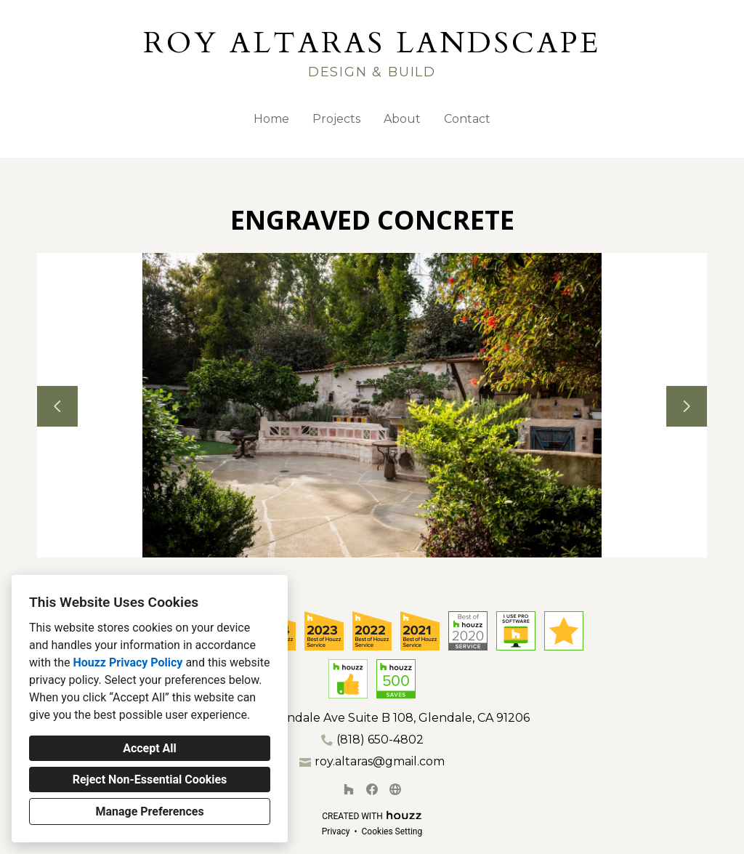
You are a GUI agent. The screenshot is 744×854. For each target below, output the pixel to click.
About (402, 119)
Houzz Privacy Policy (127, 662)
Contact (467, 119)
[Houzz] (348, 789)
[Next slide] (686, 406)
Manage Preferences (149, 811)
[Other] (395, 789)
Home (271, 119)
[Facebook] (372, 789)
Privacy (336, 831)
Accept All (150, 748)
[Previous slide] (57, 406)
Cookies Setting (392, 831)
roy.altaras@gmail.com (380, 761)
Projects (336, 119)
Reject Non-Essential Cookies (150, 779)
